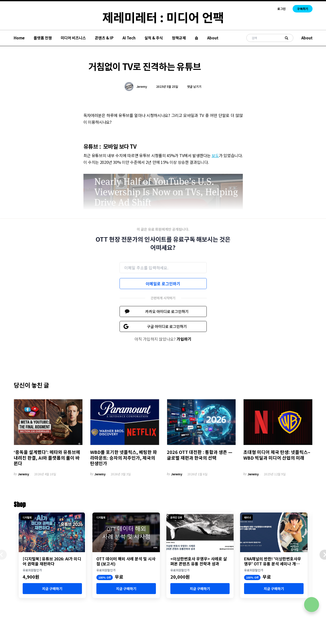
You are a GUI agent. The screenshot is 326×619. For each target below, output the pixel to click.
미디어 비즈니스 (73, 37)
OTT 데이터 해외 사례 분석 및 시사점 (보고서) (125, 561)
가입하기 (184, 339)
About (212, 37)
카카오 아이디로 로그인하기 (167, 311)
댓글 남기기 (194, 86)
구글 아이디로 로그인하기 (167, 326)
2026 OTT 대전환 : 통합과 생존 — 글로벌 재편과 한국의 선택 (199, 454)
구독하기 (302, 8)
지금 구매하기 (52, 588)
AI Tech (129, 37)
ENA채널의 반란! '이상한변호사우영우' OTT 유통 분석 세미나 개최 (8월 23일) (272, 561)
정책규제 (179, 37)
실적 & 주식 (153, 37)
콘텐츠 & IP (104, 37)
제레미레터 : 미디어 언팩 (163, 17)
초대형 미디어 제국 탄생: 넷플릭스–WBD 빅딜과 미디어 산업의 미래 (276, 454)
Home (19, 37)
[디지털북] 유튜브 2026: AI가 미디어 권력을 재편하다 (52, 561)
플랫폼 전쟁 (43, 37)
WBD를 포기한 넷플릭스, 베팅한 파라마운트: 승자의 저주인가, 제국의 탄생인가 (123, 457)
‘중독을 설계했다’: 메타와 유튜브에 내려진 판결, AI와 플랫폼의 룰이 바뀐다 (47, 457)
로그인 (281, 9)
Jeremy (141, 87)
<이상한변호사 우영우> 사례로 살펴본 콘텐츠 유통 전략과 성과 (198, 561)
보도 (215, 155)
